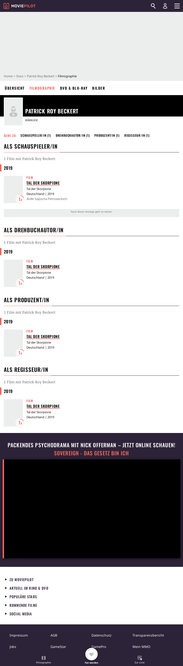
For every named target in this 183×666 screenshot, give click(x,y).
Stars (19, 76)
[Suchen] (153, 6)
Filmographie (42, 88)
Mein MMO (141, 646)
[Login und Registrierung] (165, 6)
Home (8, 76)
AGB (54, 635)
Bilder (98, 88)
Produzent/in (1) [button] (107, 135)
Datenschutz (102, 635)
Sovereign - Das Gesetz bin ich (91, 453)
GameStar (58, 646)
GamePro (99, 646)
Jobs (13, 646)
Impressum (19, 635)
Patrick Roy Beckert (40, 76)
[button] (43, 660)
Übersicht (15, 88)
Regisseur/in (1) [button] (137, 135)
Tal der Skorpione (43, 183)
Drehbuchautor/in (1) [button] (73, 135)
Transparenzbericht (148, 635)
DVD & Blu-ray (74, 88)
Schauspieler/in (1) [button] (35, 135)
